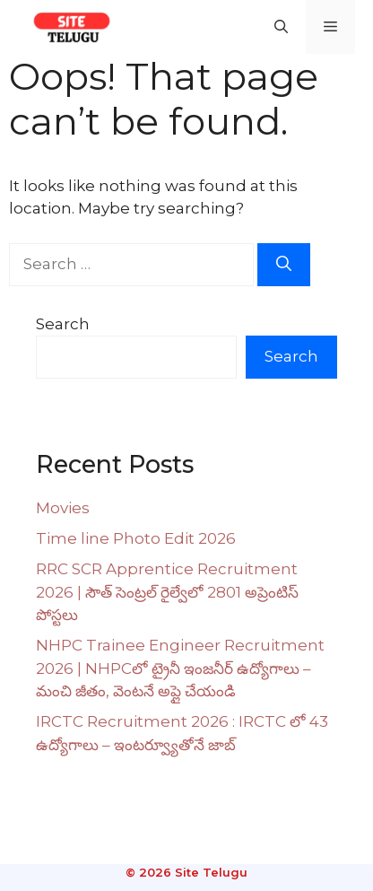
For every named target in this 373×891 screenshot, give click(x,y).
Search (63, 324)
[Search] (283, 264)
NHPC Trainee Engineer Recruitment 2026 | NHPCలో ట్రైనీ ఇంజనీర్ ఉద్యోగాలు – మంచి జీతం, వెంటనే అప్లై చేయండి (180, 668)
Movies (63, 508)
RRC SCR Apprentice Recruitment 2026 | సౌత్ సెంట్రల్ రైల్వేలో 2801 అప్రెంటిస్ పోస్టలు (167, 592)
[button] (281, 27)
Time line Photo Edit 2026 (136, 538)
